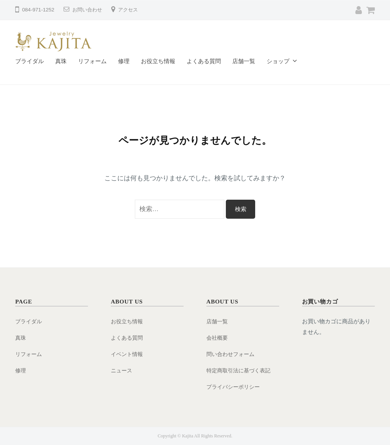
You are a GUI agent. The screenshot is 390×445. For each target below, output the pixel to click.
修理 (123, 61)
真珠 (61, 61)
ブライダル (29, 61)
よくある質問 (204, 61)
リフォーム (92, 61)
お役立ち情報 (158, 61)
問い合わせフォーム (232, 354)
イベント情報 (128, 354)
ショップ (278, 61)
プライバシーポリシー (235, 386)
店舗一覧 (243, 61)
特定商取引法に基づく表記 (240, 370)
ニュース (122, 370)
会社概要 (217, 337)
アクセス (131, 10)
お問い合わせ (88, 10)
